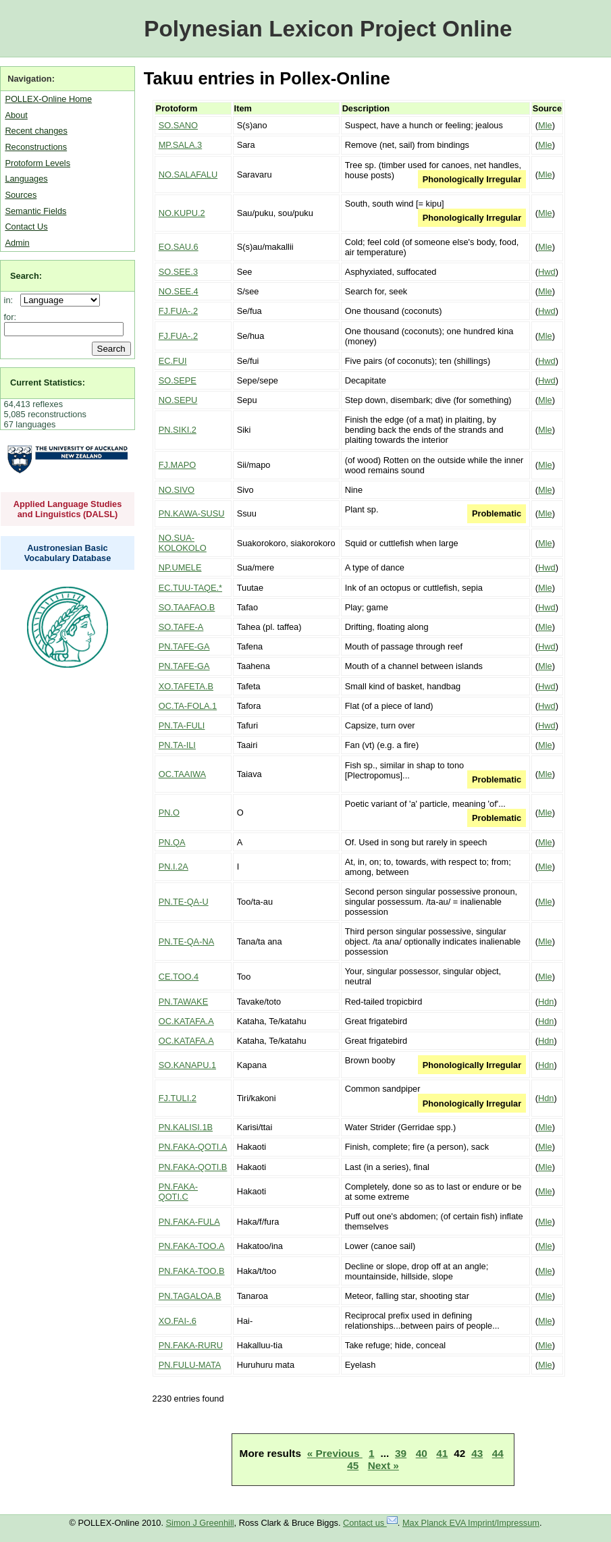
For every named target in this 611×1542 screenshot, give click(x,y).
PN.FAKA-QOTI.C (178, 1191)
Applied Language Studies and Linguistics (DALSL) (68, 509)
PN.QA (172, 842)
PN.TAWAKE (183, 1001)
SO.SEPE (177, 380)
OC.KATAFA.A (186, 1021)
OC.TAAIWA (182, 774)
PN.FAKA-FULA (189, 1222)
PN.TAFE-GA (184, 646)
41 (442, 1453)
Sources (20, 195)
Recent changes (36, 131)
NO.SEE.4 (178, 291)
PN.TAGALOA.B (190, 1296)
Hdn (546, 1001)
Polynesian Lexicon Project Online (328, 28)
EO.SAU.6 (178, 247)
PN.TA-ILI (177, 745)
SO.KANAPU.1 (187, 1065)
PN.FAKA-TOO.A (192, 1246)
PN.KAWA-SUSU (192, 513)
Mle (545, 125)
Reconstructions (36, 147)
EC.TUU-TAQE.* (190, 588)
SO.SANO (178, 125)
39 (400, 1453)
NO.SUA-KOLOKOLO (183, 543)
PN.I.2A (173, 866)
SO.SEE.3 (178, 272)
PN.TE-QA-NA (186, 941)
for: (10, 317)
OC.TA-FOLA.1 (188, 706)
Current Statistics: (47, 382)
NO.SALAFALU (188, 174)
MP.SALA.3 (181, 145)
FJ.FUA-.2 (178, 311)
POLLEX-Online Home (48, 99)
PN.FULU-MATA (190, 1365)
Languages (26, 179)
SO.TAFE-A (181, 627)
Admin (17, 243)
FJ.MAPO (177, 465)
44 (498, 1453)
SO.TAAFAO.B (187, 607)
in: (11, 300)
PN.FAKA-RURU (191, 1345)
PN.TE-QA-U (184, 902)
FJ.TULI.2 (177, 1098)
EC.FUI (173, 361)
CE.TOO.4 (179, 977)
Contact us (370, 1523)
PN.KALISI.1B (186, 1127)
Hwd (547, 272)
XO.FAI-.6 (177, 1321)
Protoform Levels (37, 163)
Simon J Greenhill (200, 1523)
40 (421, 1453)
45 (352, 1465)
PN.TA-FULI (182, 725)
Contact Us (26, 226)
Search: (26, 276)
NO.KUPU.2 (182, 213)
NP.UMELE (180, 567)
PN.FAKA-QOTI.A (193, 1147)
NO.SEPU (178, 400)
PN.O (169, 812)
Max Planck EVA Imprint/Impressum (470, 1523)
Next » (383, 1465)
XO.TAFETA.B (186, 686)
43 (477, 1453)
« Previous (335, 1453)
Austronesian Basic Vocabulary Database (67, 553)
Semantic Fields (35, 211)
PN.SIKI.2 (177, 430)
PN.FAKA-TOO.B (192, 1271)
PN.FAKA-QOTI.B (193, 1167)
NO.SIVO (176, 490)
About (16, 115)
